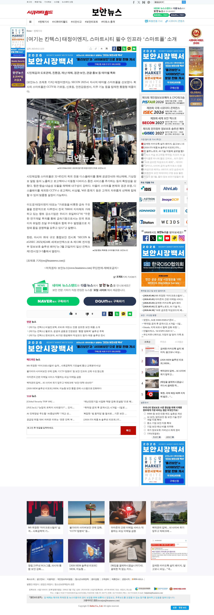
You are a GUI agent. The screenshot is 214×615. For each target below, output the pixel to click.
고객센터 (105, 579)
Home (29, 31)
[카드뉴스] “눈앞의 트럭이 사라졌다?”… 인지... (50, 407)
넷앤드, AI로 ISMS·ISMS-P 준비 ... (159, 320)
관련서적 (126, 579)
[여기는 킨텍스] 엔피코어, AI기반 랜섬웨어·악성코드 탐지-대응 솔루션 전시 (67, 335)
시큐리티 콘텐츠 (176, 21)
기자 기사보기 (124, 277)
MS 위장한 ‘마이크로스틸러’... (163, 295)
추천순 (163, 342)
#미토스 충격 (108, 21)
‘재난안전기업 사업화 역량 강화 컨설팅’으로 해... (108, 401)
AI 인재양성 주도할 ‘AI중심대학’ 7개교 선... (49, 413)
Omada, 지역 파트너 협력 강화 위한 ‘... (161, 327)
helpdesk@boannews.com (153, 593)
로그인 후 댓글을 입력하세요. (74, 430)
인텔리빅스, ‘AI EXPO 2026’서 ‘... (159, 331)
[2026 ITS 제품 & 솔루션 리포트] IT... (102, 419)
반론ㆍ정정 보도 (180, 608)
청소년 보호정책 (82, 579)
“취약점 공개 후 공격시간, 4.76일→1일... (162, 323)
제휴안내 (115, 579)
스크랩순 (179, 342)
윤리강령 (95, 579)
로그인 (29, 2)
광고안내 (40, 579)
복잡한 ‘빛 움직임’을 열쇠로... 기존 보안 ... (105, 413)
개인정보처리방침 (64, 579)
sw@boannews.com (52, 260)
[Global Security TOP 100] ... (41, 401)
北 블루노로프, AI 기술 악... (162, 306)
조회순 (147, 342)
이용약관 (51, 579)
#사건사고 (76, 21)
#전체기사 (43, 21)
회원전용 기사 (155, 21)
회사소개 (30, 579)
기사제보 (47, 2)
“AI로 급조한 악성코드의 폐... (163, 310)
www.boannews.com (80, 267)
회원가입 (38, 2)
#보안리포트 (91, 21)
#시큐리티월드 (60, 21)
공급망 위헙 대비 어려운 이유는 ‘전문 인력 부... (50, 419)
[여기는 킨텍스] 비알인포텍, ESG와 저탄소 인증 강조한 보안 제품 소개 (64, 327)
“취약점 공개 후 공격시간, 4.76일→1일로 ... (105, 407)
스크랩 (56, 2)
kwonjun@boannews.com (108, 601)
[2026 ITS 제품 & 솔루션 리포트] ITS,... (162, 147)
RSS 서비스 (138, 579)
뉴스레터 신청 (67, 2)
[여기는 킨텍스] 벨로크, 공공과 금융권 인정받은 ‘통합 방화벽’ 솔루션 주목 (66, 331)
